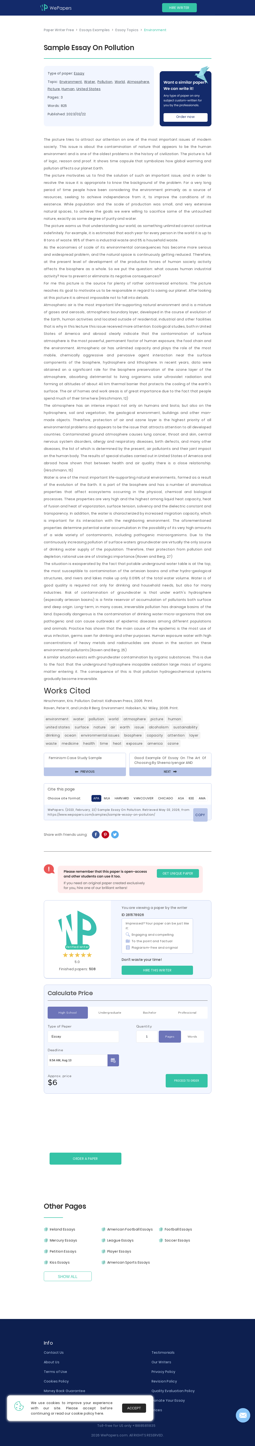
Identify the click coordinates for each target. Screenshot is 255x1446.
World (120, 81)
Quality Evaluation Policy (173, 1390)
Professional (187, 1012)
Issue (139, 727)
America (155, 743)
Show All (68, 1277)
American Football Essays (130, 1229)
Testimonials (163, 1352)
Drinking (53, 735)
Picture (54, 89)
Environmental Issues (100, 735)
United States (88, 89)
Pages (169, 1036)
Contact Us (54, 1352)
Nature (100, 727)
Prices (157, 1410)
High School (67, 1012)
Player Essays (119, 1251)
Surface (82, 727)
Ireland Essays (62, 1229)
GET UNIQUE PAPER (178, 873)
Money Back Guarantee (64, 1390)
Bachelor (150, 1012)
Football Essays (178, 1229)
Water (89, 81)
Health (89, 743)
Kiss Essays (60, 1262)
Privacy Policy (164, 1371)
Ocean (70, 735)
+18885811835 (143, 1425)
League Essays (120, 1240)
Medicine (70, 743)
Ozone (173, 743)
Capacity (155, 735)
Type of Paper (60, 1026)
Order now (185, 116)
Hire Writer (179, 7)
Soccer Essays (177, 1240)
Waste (51, 743)
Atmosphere (138, 81)
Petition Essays (63, 1251)
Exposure (134, 743)
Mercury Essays (63, 1240)
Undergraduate (109, 1012)
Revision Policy (164, 1381)
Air (113, 727)
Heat (117, 743)
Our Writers (161, 1362)
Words (192, 1036)
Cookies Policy (56, 1381)
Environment (71, 81)
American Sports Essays (128, 1262)
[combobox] (83, 1037)
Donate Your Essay (168, 1400)
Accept (134, 1408)
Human (68, 89)
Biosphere (133, 735)
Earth (125, 727)
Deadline (55, 1050)
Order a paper (85, 1158)
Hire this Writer (157, 970)
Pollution (105, 81)
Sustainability (185, 727)
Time (104, 743)
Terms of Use (55, 1371)
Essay (79, 73)
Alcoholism (159, 727)
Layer (193, 735)
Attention (176, 735)
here (99, 1413)
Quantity (144, 1026)
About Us (52, 1362)
